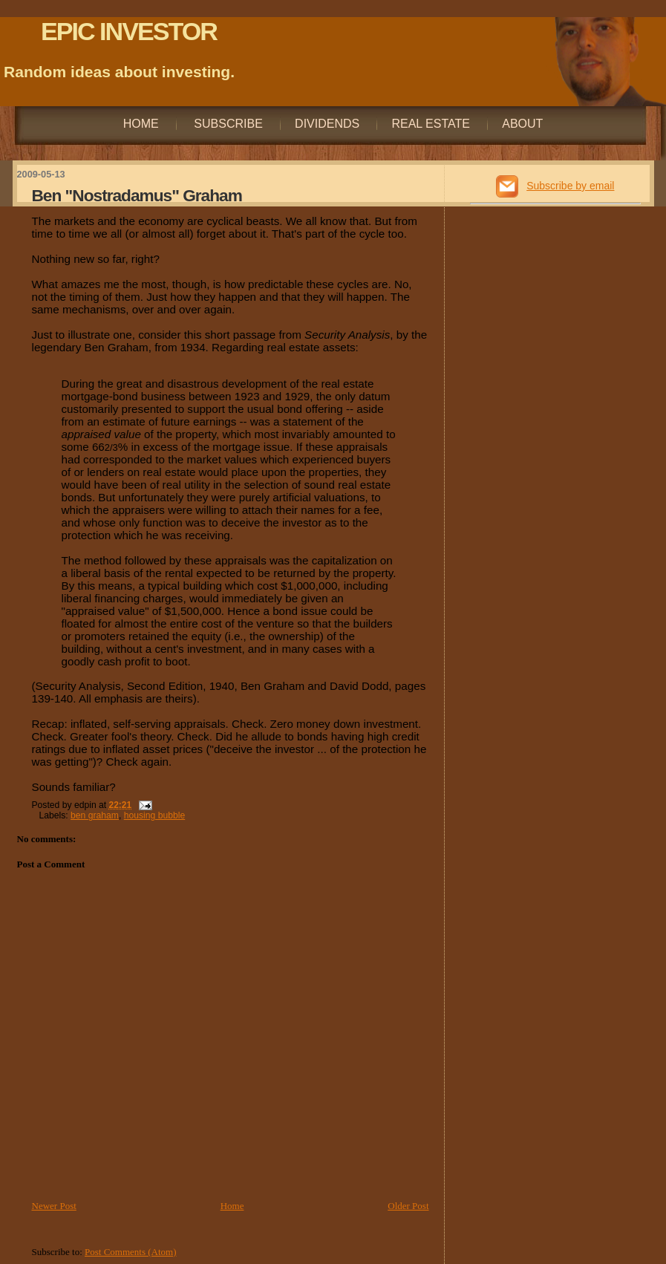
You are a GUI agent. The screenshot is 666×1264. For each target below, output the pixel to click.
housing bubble (154, 815)
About (522, 123)
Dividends (327, 123)
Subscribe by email (570, 186)
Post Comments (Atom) (131, 1251)
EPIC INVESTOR (129, 31)
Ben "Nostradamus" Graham (137, 195)
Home (141, 123)
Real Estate (430, 123)
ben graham (95, 815)
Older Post (408, 1205)
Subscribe (227, 123)
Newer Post (54, 1205)
